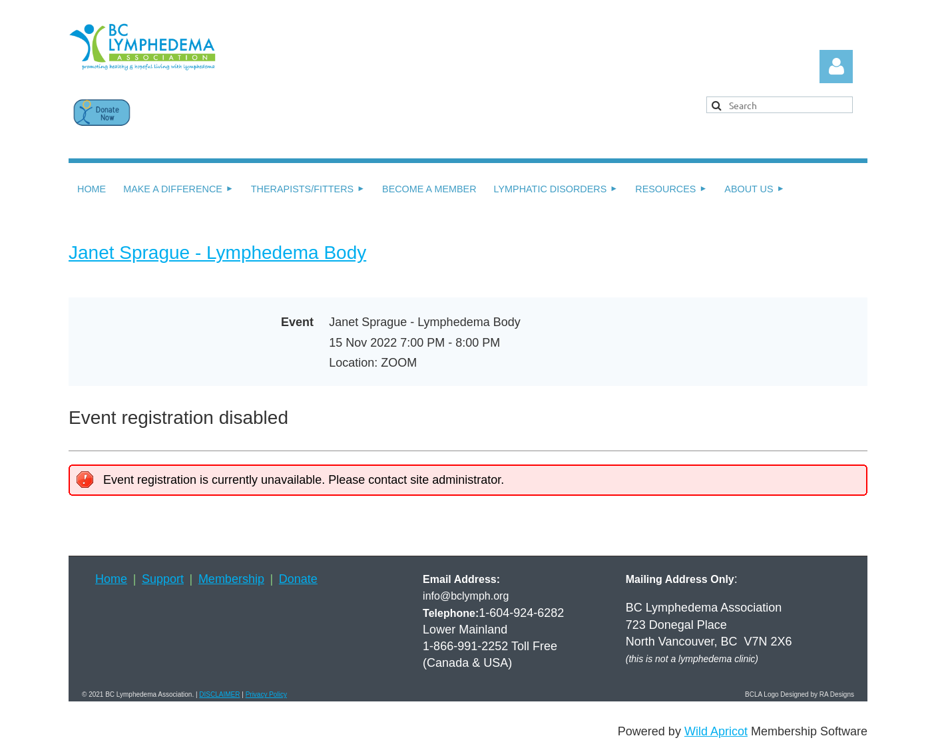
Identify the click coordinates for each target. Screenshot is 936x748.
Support (163, 579)
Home (111, 579)
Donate (298, 579)
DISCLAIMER (219, 694)
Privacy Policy (266, 694)
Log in (836, 66)
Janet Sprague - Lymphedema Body (217, 252)
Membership (231, 579)
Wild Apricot (716, 731)
